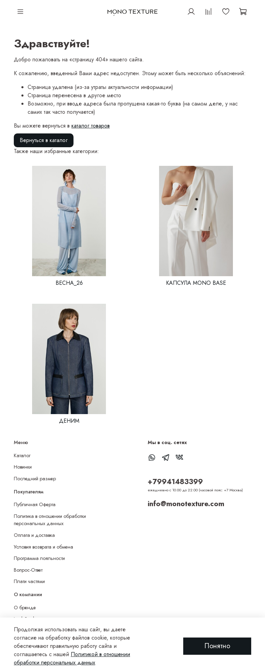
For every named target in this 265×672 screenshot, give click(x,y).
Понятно (217, 646)
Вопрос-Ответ (28, 569)
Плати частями (29, 581)
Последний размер (35, 478)
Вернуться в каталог (44, 140)
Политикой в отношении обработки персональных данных (72, 658)
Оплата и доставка (34, 535)
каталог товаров (90, 126)
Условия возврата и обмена (43, 546)
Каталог (22, 455)
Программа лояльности (39, 558)
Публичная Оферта (35, 504)
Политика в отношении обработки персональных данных (50, 520)
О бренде (25, 607)
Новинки (23, 466)
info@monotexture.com (186, 504)
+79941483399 (175, 482)
